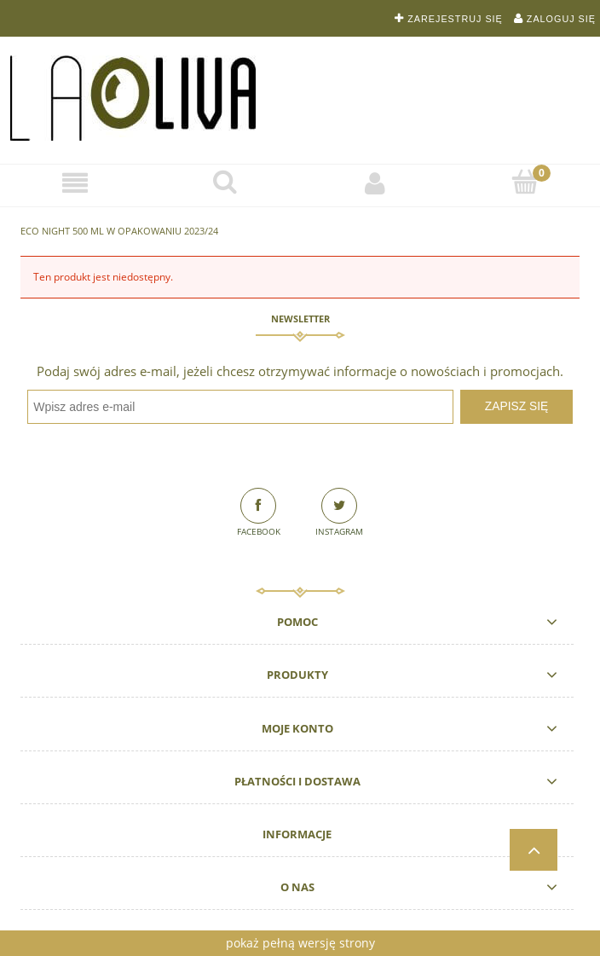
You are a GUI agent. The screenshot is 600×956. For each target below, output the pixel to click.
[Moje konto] (375, 183)
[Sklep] (75, 183)
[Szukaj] (225, 182)
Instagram (339, 531)
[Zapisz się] (516, 407)
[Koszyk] (525, 182)
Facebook (258, 531)
